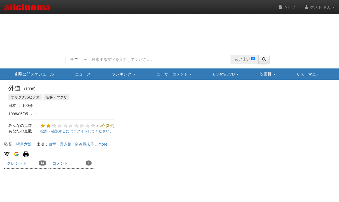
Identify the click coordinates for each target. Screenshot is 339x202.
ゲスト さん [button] (319, 7)
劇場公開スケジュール (34, 74)
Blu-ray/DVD (226, 74)
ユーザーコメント (174, 74)
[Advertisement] (168, 30)
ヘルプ (287, 7)
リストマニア (308, 74)
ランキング (123, 74)
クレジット (26, 163)
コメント (72, 163)
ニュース (83, 74)
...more (101, 144)
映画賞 (267, 74)
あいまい (242, 59)
